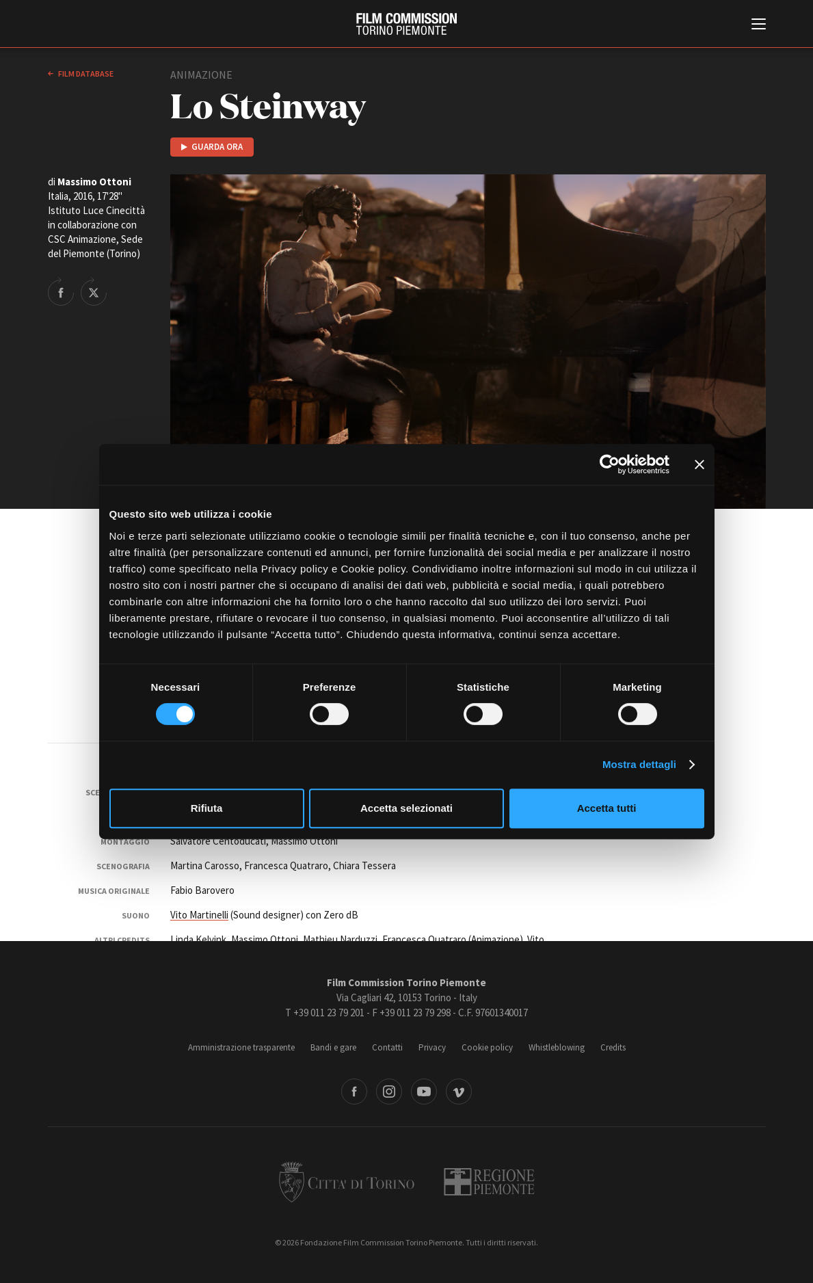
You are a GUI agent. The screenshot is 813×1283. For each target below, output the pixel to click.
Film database (85, 73)
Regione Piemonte (489, 1181)
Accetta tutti (607, 808)
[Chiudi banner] (699, 464)
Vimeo (459, 1092)
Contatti (387, 1047)
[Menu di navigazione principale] (758, 25)
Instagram (389, 1092)
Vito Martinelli (199, 914)
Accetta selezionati (406, 808)
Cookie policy (487, 1047)
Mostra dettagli (639, 764)
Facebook (354, 1092)
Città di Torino (346, 1181)
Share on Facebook (61, 291)
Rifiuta (207, 808)
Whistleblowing (557, 1047)
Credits (613, 1047)
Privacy (432, 1047)
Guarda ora (217, 147)
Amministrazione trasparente (241, 1047)
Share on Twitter (94, 291)
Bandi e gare (333, 1047)
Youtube (424, 1092)
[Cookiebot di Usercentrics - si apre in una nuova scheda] (609, 464)
